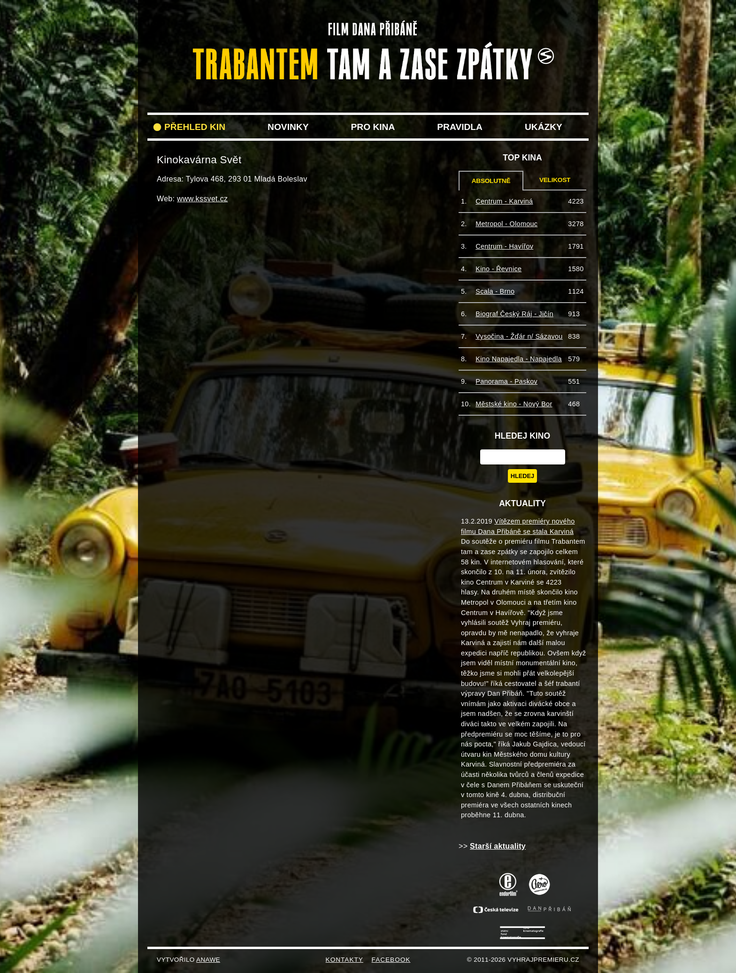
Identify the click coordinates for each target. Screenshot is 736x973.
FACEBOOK (391, 959)
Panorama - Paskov (506, 381)
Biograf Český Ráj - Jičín (514, 314)
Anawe (208, 959)
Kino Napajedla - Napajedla (518, 359)
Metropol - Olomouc (506, 224)
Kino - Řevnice (498, 269)
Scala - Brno (494, 291)
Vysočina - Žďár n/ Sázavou (518, 336)
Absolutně (491, 180)
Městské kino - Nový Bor (513, 404)
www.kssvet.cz (202, 199)
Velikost (554, 179)
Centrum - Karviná (504, 201)
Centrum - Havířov (504, 246)
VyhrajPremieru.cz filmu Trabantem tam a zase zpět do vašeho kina (368, 27)
